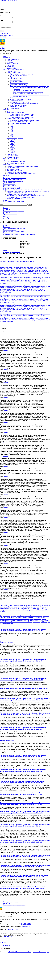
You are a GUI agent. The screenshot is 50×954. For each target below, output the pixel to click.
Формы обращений (12, 155)
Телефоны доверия (12, 63)
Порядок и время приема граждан (17, 172)
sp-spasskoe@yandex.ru (14, 929)
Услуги (5, 160)
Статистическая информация (19, 83)
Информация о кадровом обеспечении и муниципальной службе (29, 86)
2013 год (12, 144)
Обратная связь (5, 945)
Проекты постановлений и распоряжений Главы (24, 120)
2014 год (12, 145)
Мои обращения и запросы (15, 170)
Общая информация (13, 59)
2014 (11, 129)
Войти (2, 9)
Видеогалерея (11, 66)
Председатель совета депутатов (19, 102)
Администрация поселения (15, 72)
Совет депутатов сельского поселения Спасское (24, 103)
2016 (11, 132)
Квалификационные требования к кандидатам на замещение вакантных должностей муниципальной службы (31, 94)
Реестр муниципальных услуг (15, 163)
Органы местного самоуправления (13, 69)
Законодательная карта (10, 902)
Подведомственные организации (20, 77)
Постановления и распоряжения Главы (18, 123)
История (9, 60)
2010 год (12, 139)
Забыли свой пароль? (6, 35)
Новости (12, 98)
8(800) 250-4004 (7, 936)
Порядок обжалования (13, 157)
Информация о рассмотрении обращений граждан (22, 173)
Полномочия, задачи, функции (19, 75)
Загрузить (5, 350)
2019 (11, 136)
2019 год (12, 153)
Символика (10, 62)
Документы (6, 109)
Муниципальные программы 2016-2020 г (22, 117)
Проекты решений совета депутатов (21, 121)
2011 (11, 124)
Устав (8, 111)
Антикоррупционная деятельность (20, 99)
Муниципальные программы (15, 112)
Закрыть (3, 36)
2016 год (12, 148)
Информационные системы (18, 84)
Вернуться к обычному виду (8, 0)
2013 (11, 127)
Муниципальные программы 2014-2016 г (22, 115)
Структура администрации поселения (21, 74)
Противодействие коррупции (18, 105)
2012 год (12, 142)
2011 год (12, 141)
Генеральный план (12, 68)
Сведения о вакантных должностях (23, 90)
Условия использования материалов (14, 905)
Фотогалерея (10, 65)
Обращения (6, 164)
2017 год (12, 150)
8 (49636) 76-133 (26, 924)
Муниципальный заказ (10, 158)
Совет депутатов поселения (15, 100)
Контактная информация (20, 96)
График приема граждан (17, 106)
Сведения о (3, 286)
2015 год (12, 147)
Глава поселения (12, 71)
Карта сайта (7, 903)
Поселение (6, 57)
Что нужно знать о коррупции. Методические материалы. (17, 261)
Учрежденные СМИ (16, 78)
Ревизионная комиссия (14, 108)
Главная (5, 56)
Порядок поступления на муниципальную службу (28, 92)
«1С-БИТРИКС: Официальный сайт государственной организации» (28, 952)
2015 (11, 130)
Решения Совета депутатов (15, 138)
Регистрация (4, 33)
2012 (11, 126)
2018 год (12, 151)
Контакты (6, 175)
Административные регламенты (16, 161)
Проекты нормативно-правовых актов (18, 118)
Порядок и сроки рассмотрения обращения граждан (22, 166)
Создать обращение (13, 167)
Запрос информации (13, 169)
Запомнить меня (6, 27)
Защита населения (15, 80)
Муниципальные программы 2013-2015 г (22, 114)
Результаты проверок (16, 81)
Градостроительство (13, 154)
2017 (11, 133)
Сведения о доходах (6, 642)
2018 (11, 135)
